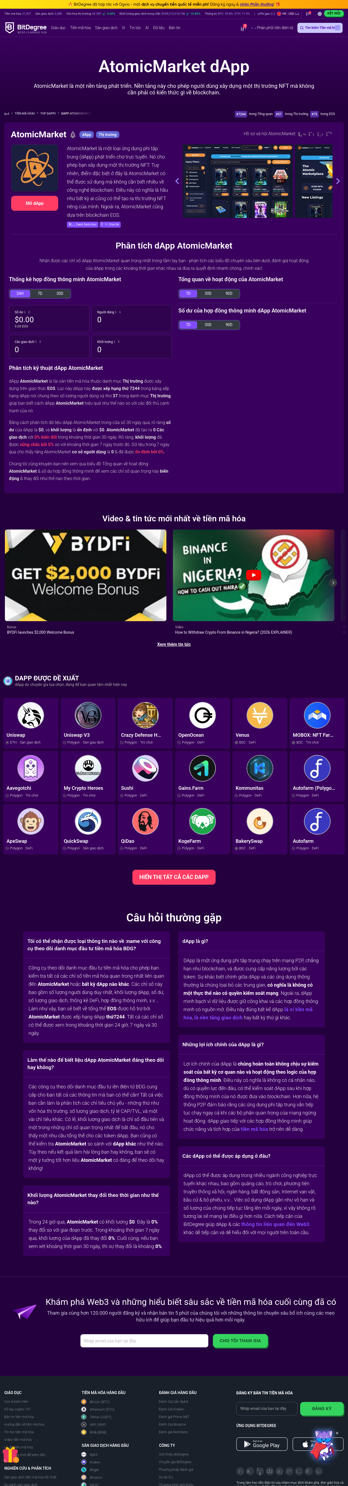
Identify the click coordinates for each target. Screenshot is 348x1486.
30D (60, 293)
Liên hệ (164, 1477)
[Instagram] (299, 1425)
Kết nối (333, 13)
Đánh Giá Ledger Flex (97, 1461)
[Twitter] (312, 134)
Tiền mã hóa (26, 113)
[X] (240, 1425)
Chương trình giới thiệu (176, 1439)
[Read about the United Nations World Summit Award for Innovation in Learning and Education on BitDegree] (327, 1472)
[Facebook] (270, 1425)
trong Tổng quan (261, 114)
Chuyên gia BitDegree (175, 1416)
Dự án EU (166, 1431)
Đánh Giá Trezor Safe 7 (98, 1468)
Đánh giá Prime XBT (174, 1371)
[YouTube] (260, 1425)
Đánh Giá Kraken (171, 1363)
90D (229, 293)
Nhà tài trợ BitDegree (175, 1454)
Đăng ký (322, 1362)
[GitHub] (319, 1425)
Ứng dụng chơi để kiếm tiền (25, 1409)
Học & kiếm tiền (16, 1355)
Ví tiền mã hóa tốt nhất (21, 1446)
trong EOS (328, 114)
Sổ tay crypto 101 (17, 1363)
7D (40, 293)
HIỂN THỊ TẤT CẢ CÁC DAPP (174, 831)
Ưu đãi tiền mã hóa (18, 1401)
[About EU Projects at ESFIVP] (256, 1472)
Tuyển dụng (168, 1469)
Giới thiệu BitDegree (174, 1408)
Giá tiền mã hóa (16, 1461)
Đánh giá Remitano (173, 1386)
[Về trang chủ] (8, 113)
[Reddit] (309, 1425)
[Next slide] (333, 559)
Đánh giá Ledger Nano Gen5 (102, 1476)
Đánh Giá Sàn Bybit (173, 1355)
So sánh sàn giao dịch (21, 1439)
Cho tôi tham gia (240, 1294)
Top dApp (49, 113)
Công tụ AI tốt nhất (18, 1454)
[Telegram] (250, 1425)
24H (20, 293)
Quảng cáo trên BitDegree (178, 1446)
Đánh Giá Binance (172, 1378)
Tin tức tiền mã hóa (19, 1386)
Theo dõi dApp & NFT (20, 1469)
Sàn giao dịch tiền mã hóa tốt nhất (30, 1431)
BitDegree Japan (171, 1461)
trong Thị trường (296, 114)
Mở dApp (35, 203)
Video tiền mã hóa (18, 1393)
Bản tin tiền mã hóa (19, 1371)
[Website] (302, 134)
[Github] (320, 134)
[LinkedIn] (279, 1425)
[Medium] (329, 134)
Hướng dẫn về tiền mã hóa (24, 1378)
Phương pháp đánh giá (176, 1423)
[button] (272, 14)
